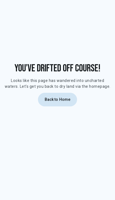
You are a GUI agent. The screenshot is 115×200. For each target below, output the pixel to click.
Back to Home (58, 99)
